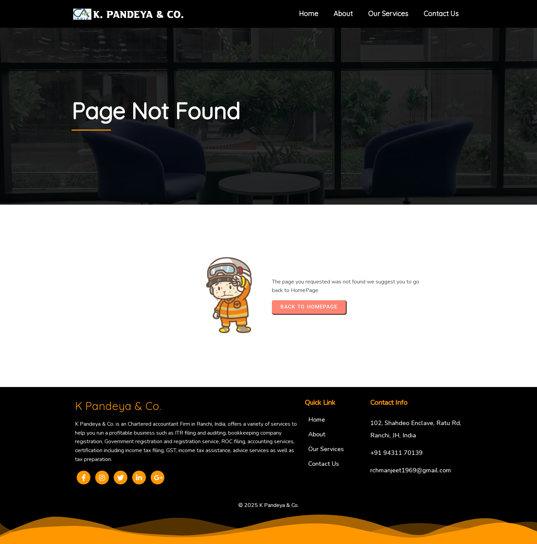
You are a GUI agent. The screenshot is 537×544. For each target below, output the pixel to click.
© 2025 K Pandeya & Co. (268, 505)
